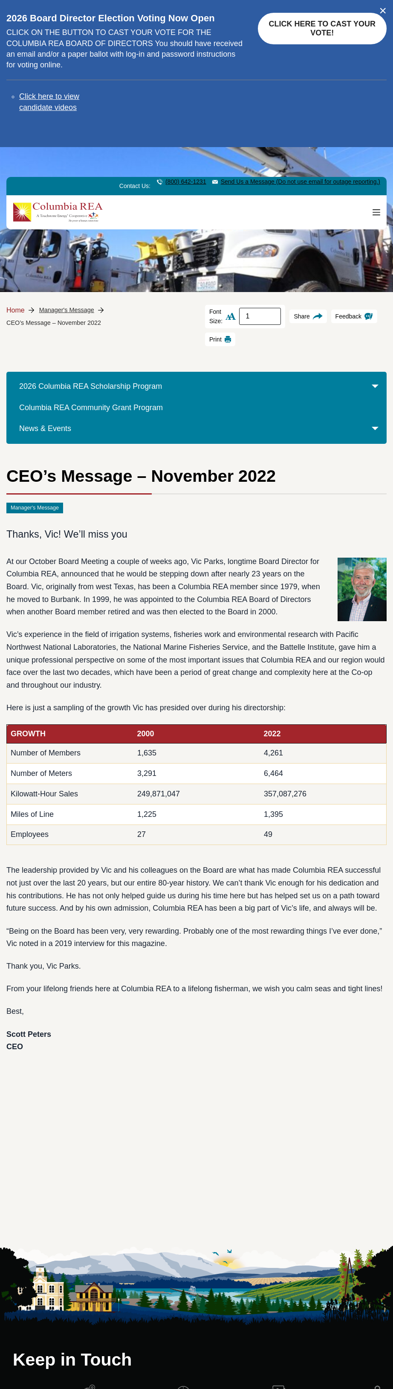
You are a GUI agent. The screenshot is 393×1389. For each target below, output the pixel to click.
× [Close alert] (383, 10)
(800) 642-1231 (185, 181)
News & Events (200, 432)
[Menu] (376, 212)
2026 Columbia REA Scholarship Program (200, 389)
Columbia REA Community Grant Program (91, 407)
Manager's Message (66, 310)
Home (15, 310)
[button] (374, 393)
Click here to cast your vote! (322, 29)
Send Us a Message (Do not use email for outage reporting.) (300, 181)
